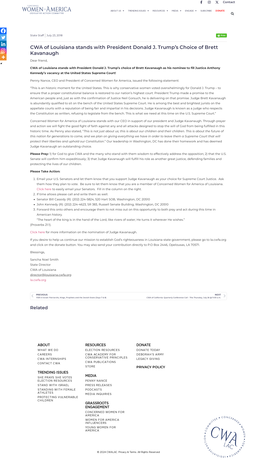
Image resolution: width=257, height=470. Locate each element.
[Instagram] (3, 50)
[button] (232, 13)
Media (176, 11)
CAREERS (45, 354)
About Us (117, 11)
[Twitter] (3, 37)
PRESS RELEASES (98, 385)
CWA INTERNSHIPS (52, 358)
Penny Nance (96, 380)
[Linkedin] (3, 44)
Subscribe (206, 11)
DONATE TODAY (148, 350)
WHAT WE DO (48, 350)
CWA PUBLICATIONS (100, 362)
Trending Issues (138, 11)
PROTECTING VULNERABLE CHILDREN (58, 399)
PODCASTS (93, 389)
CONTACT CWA (49, 363)
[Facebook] (3, 31)
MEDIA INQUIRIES (98, 394)
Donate (220, 11)
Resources (160, 11)
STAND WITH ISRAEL (53, 385)
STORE (90, 366)
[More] (3, 57)
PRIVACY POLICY (150, 367)
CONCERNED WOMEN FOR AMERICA (104, 414)
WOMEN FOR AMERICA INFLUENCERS (102, 421)
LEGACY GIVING (148, 358)
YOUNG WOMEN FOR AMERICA (100, 429)
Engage (191, 11)
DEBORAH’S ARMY (150, 354)
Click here (44, 189)
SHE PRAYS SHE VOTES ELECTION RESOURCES (55, 379)
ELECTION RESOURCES (102, 350)
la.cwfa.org (38, 280)
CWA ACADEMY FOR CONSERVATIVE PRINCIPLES (106, 356)
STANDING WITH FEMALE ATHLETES (57, 391)
